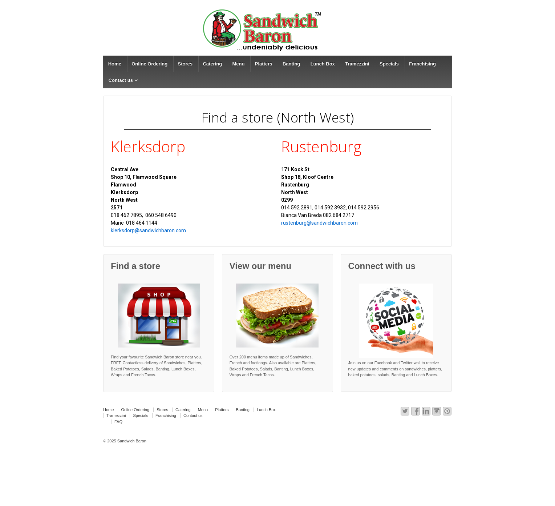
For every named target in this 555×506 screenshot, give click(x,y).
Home (114, 64)
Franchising (422, 64)
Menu (238, 64)
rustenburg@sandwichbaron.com (319, 223)
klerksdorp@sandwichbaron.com (148, 230)
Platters (263, 64)
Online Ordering (149, 64)
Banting (291, 64)
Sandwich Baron (131, 441)
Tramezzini (357, 64)
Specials (389, 64)
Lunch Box (323, 64)
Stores (185, 64)
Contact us (121, 80)
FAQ (118, 421)
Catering (212, 64)
